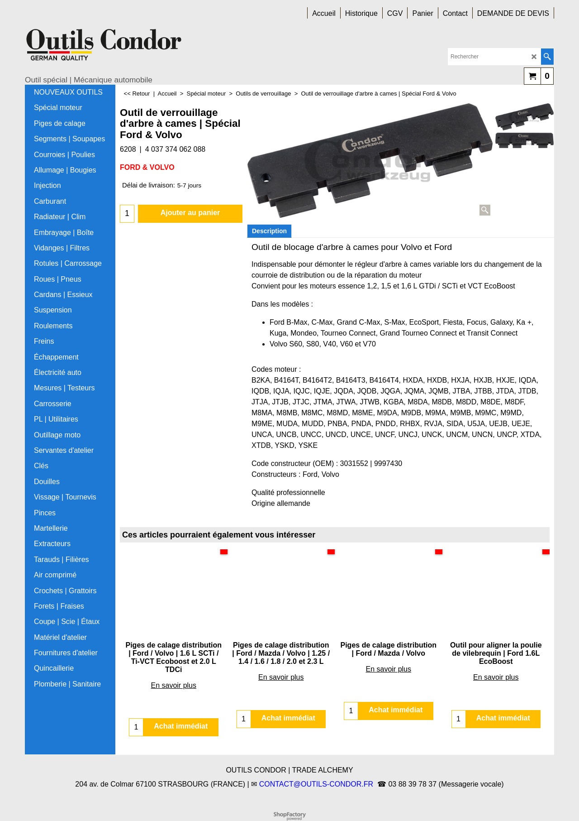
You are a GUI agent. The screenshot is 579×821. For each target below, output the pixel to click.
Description (269, 231)
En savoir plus (174, 685)
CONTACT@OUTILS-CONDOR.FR (316, 784)
